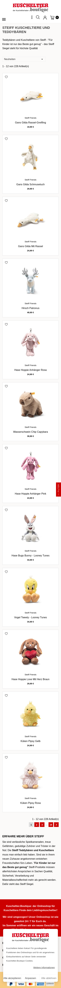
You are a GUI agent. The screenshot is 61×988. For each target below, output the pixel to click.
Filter (58, 490)
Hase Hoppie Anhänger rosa (30, 370)
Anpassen (30, 978)
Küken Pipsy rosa (30, 803)
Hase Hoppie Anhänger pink (30, 493)
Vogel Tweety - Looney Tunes (30, 617)
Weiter (56, 825)
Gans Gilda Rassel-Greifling (30, 122)
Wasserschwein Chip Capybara (30, 432)
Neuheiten (24, 59)
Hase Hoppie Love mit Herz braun (30, 679)
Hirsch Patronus (30, 308)
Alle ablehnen (48, 978)
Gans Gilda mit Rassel (30, 246)
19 (51, 825)
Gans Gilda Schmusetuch (30, 184)
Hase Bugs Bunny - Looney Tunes (30, 555)
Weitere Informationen (44, 967)
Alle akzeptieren (12, 978)
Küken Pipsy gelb (30, 741)
